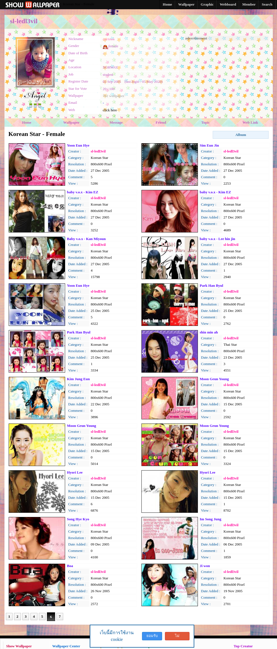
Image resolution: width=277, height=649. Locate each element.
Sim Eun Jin (209, 145)
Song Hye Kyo (78, 519)
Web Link (250, 122)
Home (26, 122)
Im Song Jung (210, 519)
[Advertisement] (227, 75)
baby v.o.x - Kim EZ (82, 192)
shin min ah (209, 332)
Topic (205, 122)
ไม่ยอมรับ (177, 637)
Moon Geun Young (214, 379)
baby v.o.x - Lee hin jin (217, 239)
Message (116, 122)
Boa (70, 566)
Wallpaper (71, 122)
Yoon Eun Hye (78, 145)
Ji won (205, 566)
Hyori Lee (75, 472)
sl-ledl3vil (98, 151)
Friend (161, 122)
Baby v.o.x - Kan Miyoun (86, 239)
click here (110, 110)
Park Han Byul (211, 285)
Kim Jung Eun (78, 379)
